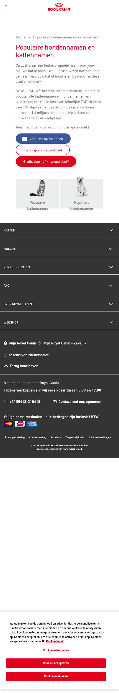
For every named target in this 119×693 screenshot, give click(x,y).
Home (21, 37)
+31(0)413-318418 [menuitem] (25, 401)
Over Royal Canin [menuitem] (18, 304)
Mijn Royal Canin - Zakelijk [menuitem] (64, 343)
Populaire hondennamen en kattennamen (66, 37)
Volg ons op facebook (42, 138)
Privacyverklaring (15, 437)
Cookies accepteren (56, 663)
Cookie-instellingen (100, 437)
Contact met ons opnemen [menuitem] (79, 401)
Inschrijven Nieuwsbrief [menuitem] (28, 355)
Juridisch (56, 437)
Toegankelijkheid (74, 438)
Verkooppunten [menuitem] (17, 267)
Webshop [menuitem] (11, 322)
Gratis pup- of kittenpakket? (46, 161)
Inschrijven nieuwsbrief (42, 150)
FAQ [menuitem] (6, 285)
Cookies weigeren (56, 676)
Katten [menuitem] (9, 230)
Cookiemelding (37, 437)
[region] (59, 650)
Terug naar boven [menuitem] (24, 366)
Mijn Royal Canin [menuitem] (22, 343)
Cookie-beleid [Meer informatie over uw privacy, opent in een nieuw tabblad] (55, 641)
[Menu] (6, 6)
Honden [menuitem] (10, 248)
